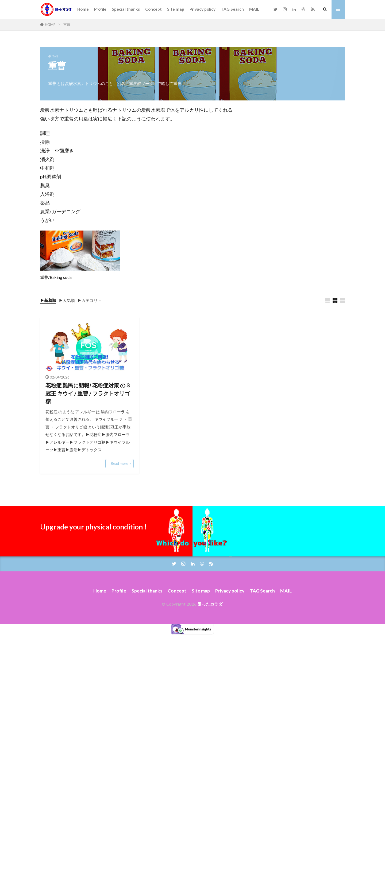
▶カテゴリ (88, 300)
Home (83, 9)
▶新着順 (48, 300)
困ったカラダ (210, 604)
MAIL (254, 9)
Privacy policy (202, 9)
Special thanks (126, 9)
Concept (153, 9)
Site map (175, 9)
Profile (100, 9)
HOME (50, 24)
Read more (119, 463)
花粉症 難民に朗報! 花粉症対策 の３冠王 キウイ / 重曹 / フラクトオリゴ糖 (88, 393)
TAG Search (232, 9)
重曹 (66, 24)
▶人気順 (67, 300)
